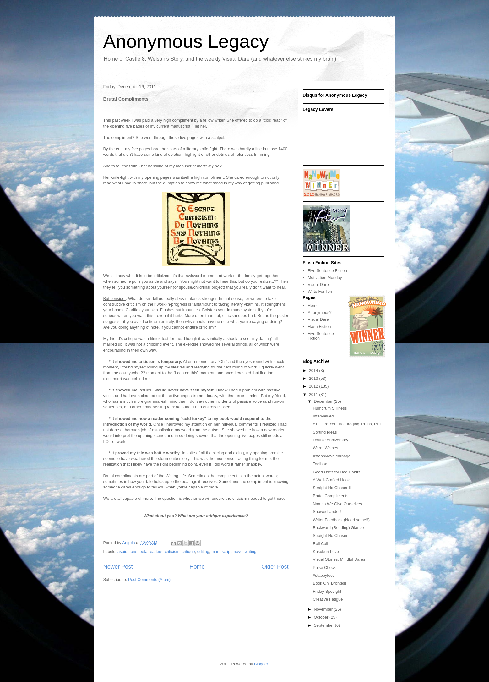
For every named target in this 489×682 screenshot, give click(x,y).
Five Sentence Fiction (327, 270)
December (324, 401)
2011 (314, 394)
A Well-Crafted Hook (331, 479)
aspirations (127, 551)
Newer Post (118, 567)
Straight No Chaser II (332, 487)
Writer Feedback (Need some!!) (341, 519)
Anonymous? (320, 312)
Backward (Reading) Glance (338, 527)
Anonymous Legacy (186, 41)
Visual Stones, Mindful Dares (339, 559)
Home (197, 567)
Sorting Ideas (325, 432)
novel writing (245, 551)
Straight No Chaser (330, 535)
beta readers (150, 551)
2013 (314, 378)
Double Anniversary (330, 440)
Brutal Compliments (330, 496)
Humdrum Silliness (330, 408)
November (324, 609)
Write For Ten (320, 291)
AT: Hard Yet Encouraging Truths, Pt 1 (347, 424)
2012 (314, 386)
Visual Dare (318, 284)
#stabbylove (323, 575)
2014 (314, 370)
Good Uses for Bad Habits (336, 472)
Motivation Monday (325, 277)
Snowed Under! (327, 511)
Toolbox (320, 463)
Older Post (275, 567)
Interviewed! (324, 416)
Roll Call (320, 543)
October (321, 617)
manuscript (221, 551)
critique (188, 551)
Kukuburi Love (326, 551)
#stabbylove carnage (331, 456)
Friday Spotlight (327, 591)
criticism (172, 551)
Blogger (261, 664)
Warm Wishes (325, 447)
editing (203, 551)
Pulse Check (324, 567)
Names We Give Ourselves (337, 503)
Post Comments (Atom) (149, 579)
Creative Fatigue (328, 599)
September (324, 625)
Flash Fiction (319, 326)
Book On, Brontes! (329, 583)
